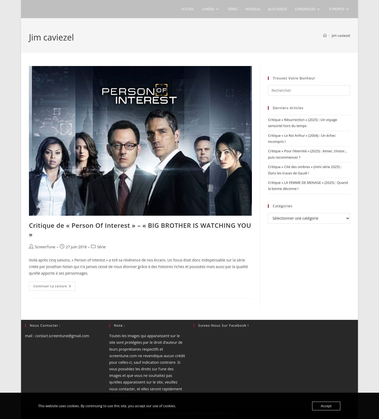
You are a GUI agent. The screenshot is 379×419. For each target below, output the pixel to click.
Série (101, 246)
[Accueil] (325, 35)
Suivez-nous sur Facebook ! (223, 325)
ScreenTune (45, 246)
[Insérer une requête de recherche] (309, 90)
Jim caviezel (341, 35)
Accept (326, 405)
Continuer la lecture (54, 287)
